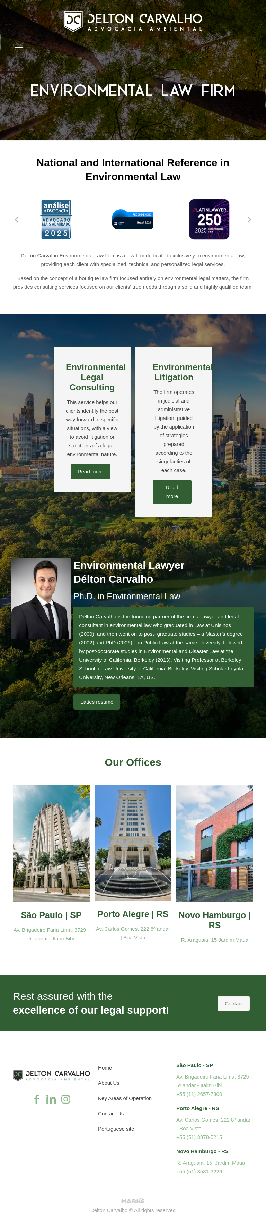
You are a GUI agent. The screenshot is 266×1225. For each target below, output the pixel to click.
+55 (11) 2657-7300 (199, 1094)
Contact (234, 1003)
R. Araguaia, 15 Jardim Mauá (214, 940)
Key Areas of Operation (125, 1098)
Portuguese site (116, 1129)
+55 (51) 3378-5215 (199, 1137)
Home (105, 1068)
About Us (108, 1083)
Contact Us (111, 1113)
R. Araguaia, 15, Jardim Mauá (210, 1163)
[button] (16, 219)
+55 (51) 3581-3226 (199, 1171)
